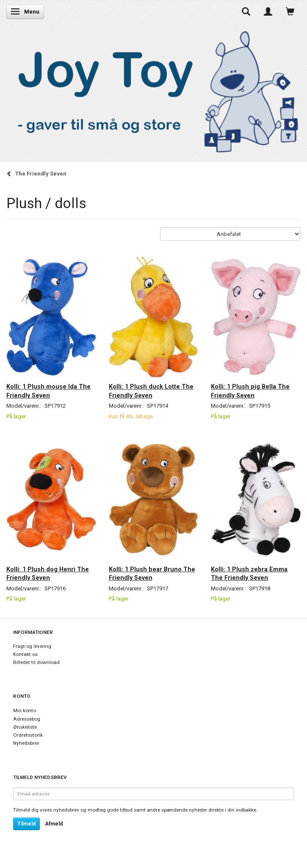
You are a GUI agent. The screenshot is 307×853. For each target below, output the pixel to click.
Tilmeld (26, 824)
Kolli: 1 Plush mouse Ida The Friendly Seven (48, 390)
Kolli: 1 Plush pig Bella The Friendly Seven (250, 390)
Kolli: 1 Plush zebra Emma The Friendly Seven (249, 573)
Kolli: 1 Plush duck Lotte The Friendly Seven (151, 390)
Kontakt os (25, 654)
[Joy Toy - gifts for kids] (153, 90)
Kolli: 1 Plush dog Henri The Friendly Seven (47, 573)
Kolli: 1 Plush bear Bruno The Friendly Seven (152, 573)
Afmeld (54, 824)
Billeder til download (36, 662)
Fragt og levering (32, 646)
